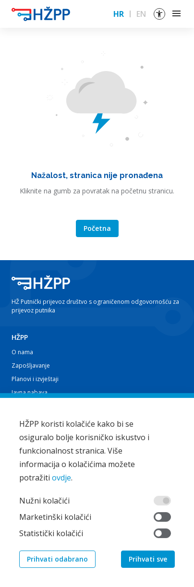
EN (141, 14)
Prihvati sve (148, 559)
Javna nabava (30, 392)
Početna (97, 228)
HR (118, 14)
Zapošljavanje (31, 365)
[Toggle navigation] (176, 14)
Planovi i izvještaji (35, 379)
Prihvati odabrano (57, 559)
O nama (22, 352)
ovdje (61, 478)
